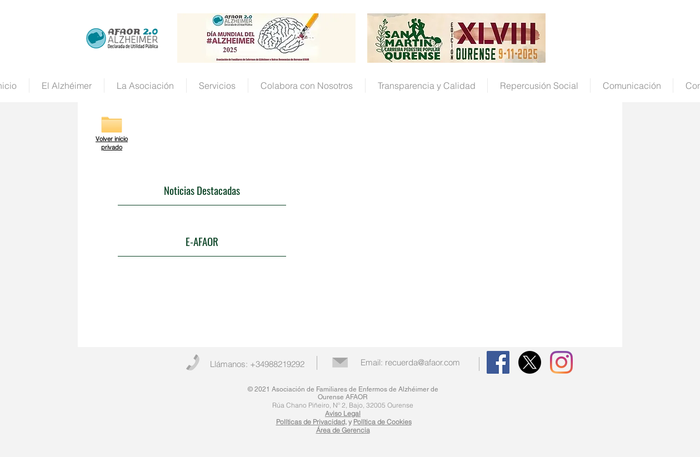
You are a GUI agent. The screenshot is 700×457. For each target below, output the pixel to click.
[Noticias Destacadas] (202, 190)
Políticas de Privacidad (310, 422)
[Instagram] (561, 362)
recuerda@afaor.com (422, 362)
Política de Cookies (382, 422)
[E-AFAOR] (202, 242)
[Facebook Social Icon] (498, 362)
